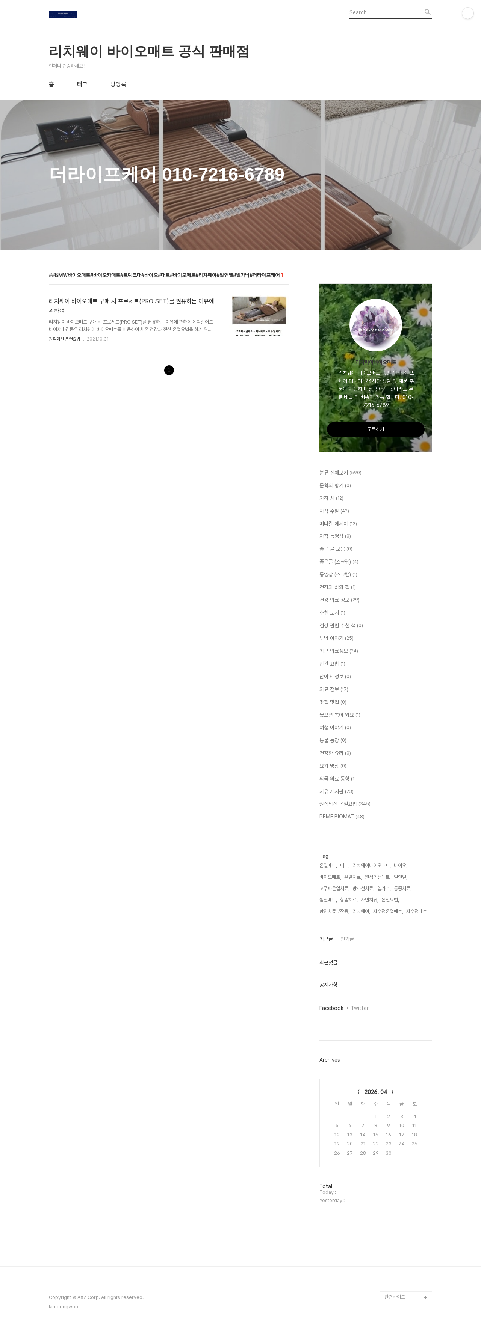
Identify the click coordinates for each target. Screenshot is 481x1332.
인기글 (347, 939)
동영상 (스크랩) (338, 575)
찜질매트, (328, 900)
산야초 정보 (335, 677)
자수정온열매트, (388, 911)
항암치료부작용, (334, 911)
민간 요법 (332, 664)
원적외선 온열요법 (64, 339)
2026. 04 (376, 1092)
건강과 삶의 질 (337, 587)
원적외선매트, (378, 877)
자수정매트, (417, 911)
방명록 (118, 84)
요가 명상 (332, 766)
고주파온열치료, (334, 888)
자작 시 (331, 498)
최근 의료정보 (338, 651)
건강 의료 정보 (339, 600)
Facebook (331, 1008)
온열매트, (328, 865)
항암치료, (349, 900)
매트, (344, 865)
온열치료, (353, 877)
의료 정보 (333, 689)
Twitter (360, 1008)
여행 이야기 (335, 728)
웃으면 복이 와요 (339, 715)
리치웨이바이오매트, (371, 865)
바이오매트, (330, 877)
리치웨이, (361, 911)
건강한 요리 (335, 753)
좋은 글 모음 (335, 549)
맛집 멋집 (332, 702)
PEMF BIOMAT (342, 817)
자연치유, (369, 900)
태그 (82, 84)
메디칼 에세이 (338, 524)
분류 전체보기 (340, 473)
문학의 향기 (335, 486)
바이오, (400, 865)
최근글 (326, 939)
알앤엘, (400, 877)
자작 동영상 (335, 536)
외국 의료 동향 (337, 779)
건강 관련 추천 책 (341, 626)
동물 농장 (332, 740)
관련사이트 (394, 1297)
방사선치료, (363, 888)
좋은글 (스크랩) (338, 562)
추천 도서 (332, 613)
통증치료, (402, 888)
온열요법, (390, 900)
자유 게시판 (336, 792)
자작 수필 (334, 511)
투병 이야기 (336, 638)
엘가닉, (384, 888)
